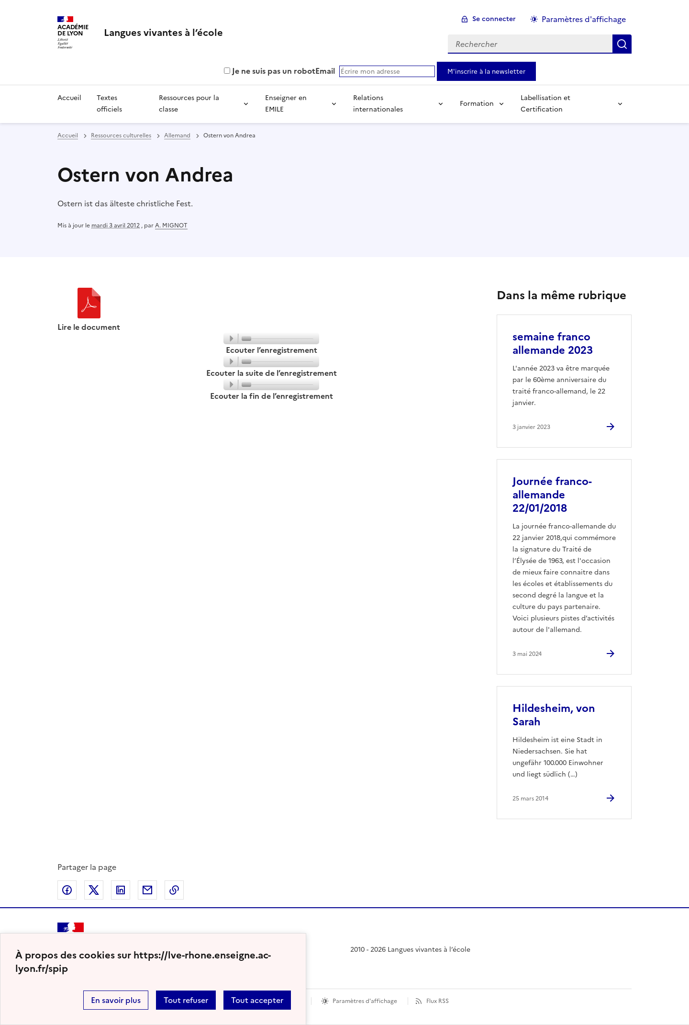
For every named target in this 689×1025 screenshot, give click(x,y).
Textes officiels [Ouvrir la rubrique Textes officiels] (109, 103)
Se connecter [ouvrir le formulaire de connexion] (494, 19)
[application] (271, 338)
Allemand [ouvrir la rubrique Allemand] (177, 135)
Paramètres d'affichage (365, 1001)
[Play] (231, 338)
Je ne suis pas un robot (269, 71)
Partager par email (147, 890)
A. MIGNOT (171, 225)
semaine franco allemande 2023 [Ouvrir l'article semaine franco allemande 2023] (552, 343)
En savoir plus (116, 1000)
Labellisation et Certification (545, 103)
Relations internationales (378, 103)
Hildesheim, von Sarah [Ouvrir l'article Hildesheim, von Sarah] (553, 715)
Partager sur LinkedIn (120, 890)
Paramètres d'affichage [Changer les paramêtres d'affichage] (584, 19)
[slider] (279, 339)
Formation (477, 104)
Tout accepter (257, 1000)
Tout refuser (186, 1000)
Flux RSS (437, 1001)
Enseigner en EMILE (286, 103)
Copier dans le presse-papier (174, 890)
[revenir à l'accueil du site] (163, 32)
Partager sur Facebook (67, 890)
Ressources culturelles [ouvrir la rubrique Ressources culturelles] (121, 135)
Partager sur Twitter (93, 890)
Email (325, 71)
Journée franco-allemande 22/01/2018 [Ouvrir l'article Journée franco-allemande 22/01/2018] (552, 494)
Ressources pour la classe (189, 103)
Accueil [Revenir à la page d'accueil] (69, 98)
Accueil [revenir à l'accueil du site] (67, 135)
